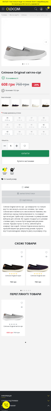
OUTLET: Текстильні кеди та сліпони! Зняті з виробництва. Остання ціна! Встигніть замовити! (26, 3)
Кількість (5, 140)
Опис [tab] (25, 187)
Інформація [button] (6, 396)
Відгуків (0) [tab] (26, 200)
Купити (25, 153)
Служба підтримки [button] (9, 401)
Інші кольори (6, 97)
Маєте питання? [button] (8, 406)
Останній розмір (10, 179)
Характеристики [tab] (26, 193)
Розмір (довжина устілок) (12, 113)
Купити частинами (25, 161)
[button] (36, 9)
